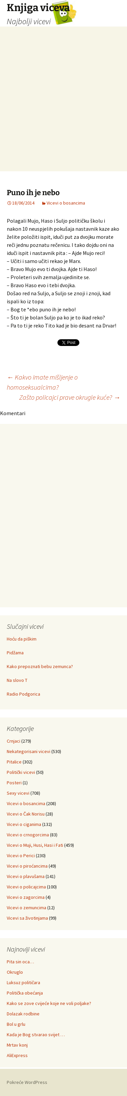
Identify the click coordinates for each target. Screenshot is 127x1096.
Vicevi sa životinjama (27, 918)
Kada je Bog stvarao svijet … (36, 1035)
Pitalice (14, 762)
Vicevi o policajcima (26, 887)
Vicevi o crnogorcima (28, 835)
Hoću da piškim (21, 639)
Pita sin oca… (20, 962)
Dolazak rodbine (23, 1014)
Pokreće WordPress (27, 1082)
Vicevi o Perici (21, 855)
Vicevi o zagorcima (26, 897)
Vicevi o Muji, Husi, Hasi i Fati (35, 845)
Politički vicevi (21, 772)
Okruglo (15, 972)
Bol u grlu (16, 1024)
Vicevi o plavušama (26, 876)
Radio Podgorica (23, 694)
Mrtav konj (17, 1045)
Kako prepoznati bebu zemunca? (40, 666)
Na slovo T (17, 680)
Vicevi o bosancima (66, 203)
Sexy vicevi (18, 793)
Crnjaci (13, 741)
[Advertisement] (63, 108)
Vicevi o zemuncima (26, 908)
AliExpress (17, 1055)
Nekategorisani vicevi (28, 751)
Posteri (14, 783)
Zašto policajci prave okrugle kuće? (69, 397)
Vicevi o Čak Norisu (26, 814)
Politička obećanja (25, 993)
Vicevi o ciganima (24, 824)
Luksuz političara (23, 982)
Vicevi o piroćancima (27, 866)
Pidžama (15, 653)
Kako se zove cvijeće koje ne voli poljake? (49, 1003)
